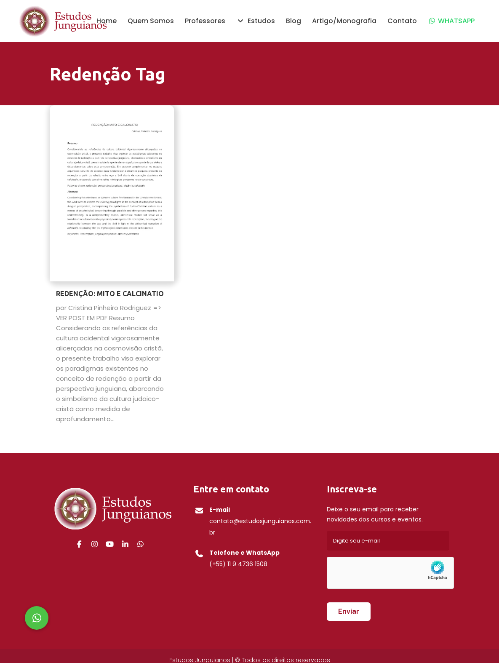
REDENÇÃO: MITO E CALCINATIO (110, 293)
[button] (36, 618)
